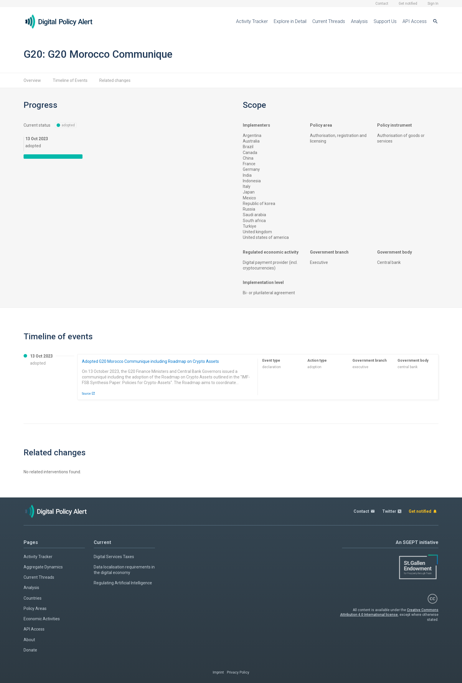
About (29, 639)
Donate (30, 650)
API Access (414, 21)
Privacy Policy (238, 672)
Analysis (359, 21)
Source (88, 393)
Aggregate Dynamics (43, 567)
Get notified (408, 3)
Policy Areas (35, 608)
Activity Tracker (252, 21)
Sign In (433, 3)
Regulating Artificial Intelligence (123, 583)
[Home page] (63, 21)
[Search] (435, 21)
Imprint (218, 672)
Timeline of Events (70, 80)
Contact (381, 3)
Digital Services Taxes (114, 556)
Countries (33, 598)
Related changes (115, 80)
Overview (32, 80)
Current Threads (328, 21)
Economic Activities (42, 618)
